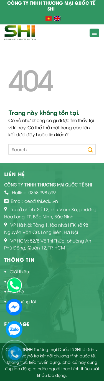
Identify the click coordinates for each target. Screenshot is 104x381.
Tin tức (16, 281)
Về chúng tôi (23, 301)
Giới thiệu (19, 271)
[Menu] (95, 33)
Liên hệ (17, 291)
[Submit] (90, 149)
